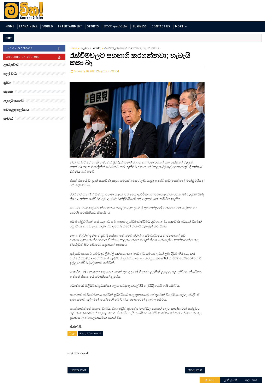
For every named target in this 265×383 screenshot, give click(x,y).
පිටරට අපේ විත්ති (115, 26)
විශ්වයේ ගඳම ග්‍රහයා (235, 187)
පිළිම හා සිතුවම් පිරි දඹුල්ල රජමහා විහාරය (237, 273)
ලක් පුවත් (231, 47)
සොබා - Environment (216, 90)
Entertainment (70, 26)
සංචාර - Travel (236, 104)
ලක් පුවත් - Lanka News (218, 63)
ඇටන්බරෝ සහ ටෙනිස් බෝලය (238, 155)
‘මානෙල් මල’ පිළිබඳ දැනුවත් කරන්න (235, 138)
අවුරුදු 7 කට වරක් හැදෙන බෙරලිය (234, 256)
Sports (93, 26)
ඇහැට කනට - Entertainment (222, 70)
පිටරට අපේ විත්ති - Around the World (227, 84)
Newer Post (78, 370)
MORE (179, 26)
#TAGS (210, 47)
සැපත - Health (211, 104)
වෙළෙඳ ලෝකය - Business (219, 97)
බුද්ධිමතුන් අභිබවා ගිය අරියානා (237, 121)
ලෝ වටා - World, (109, 71)
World (47, 26)
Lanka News (28, 26)
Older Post (186, 370)
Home (10, 26)
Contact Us (161, 26)
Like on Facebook (35, 48)
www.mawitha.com (50, 380)
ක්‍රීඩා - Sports (245, 90)
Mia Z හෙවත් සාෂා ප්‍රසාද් (239, 170)
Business (139, 26)
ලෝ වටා (251, 47)
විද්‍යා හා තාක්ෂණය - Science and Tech (227, 77)
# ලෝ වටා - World (90, 333)
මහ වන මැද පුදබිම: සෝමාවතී (235, 222)
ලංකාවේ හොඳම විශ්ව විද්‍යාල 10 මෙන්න (236, 205)
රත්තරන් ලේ (229, 237)
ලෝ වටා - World (90, 48)
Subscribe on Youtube (35, 57)
